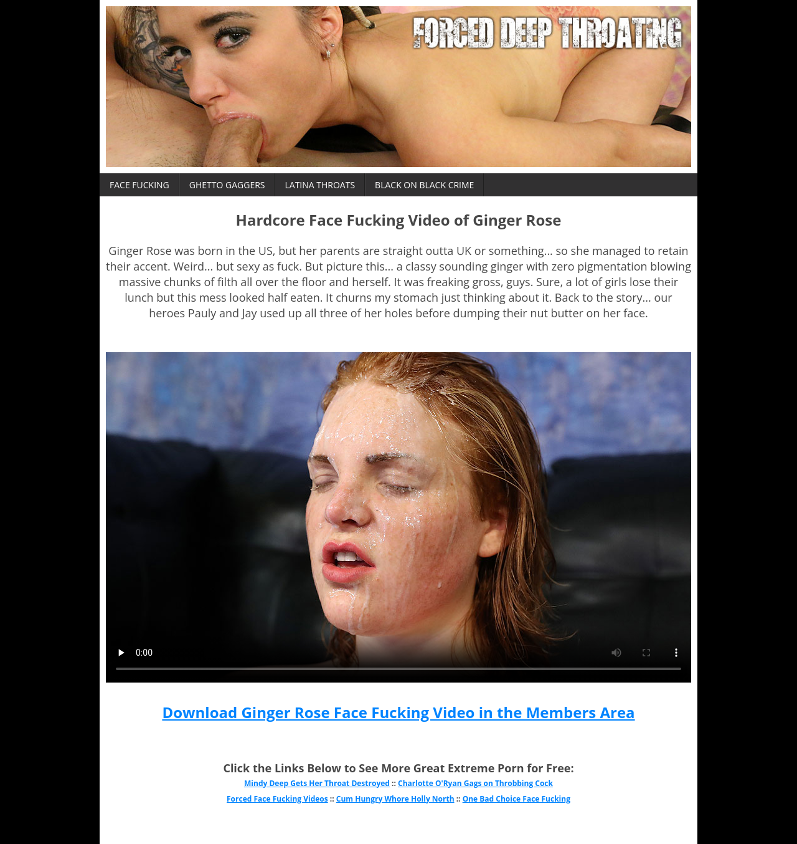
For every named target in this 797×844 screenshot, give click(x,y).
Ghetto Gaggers (227, 185)
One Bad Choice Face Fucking (516, 799)
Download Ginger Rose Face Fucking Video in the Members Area (398, 712)
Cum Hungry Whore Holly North (395, 799)
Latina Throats (320, 185)
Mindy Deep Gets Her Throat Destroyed (317, 783)
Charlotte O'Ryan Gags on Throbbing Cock (475, 783)
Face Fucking (139, 185)
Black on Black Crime (424, 185)
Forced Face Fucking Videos (277, 799)
